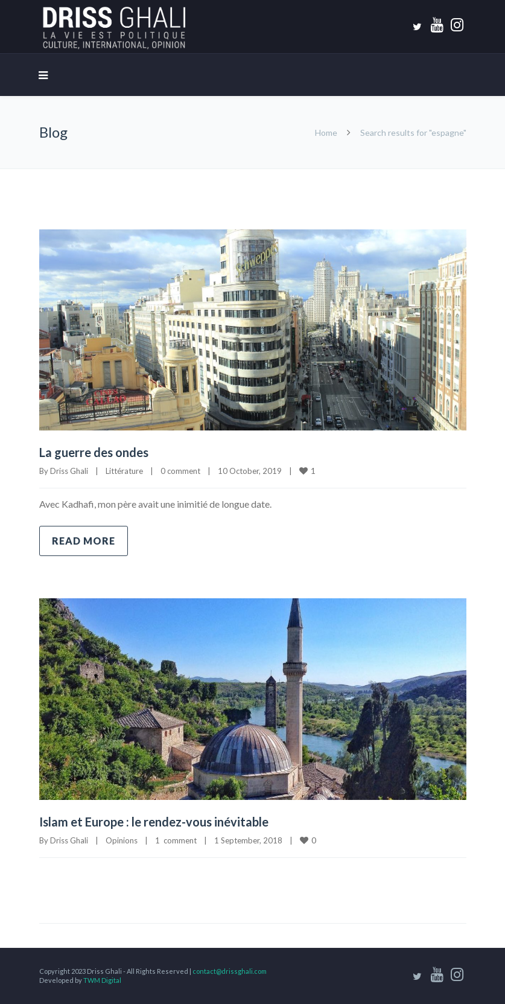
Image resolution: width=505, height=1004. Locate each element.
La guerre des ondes (93, 452)
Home (326, 132)
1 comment (176, 840)
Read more (83, 540)
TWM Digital (102, 980)
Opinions (122, 840)
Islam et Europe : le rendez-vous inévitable (153, 821)
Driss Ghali (69, 471)
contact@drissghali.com (229, 971)
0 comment (180, 471)
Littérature (124, 471)
